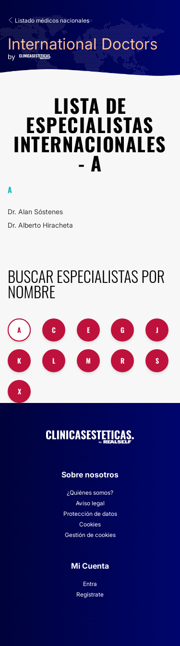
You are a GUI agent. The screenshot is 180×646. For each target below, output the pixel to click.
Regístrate (90, 594)
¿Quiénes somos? (90, 492)
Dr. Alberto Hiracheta (40, 225)
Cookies (90, 524)
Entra (90, 583)
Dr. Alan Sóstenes (35, 211)
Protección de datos (90, 513)
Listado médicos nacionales (48, 20)
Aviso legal (90, 503)
